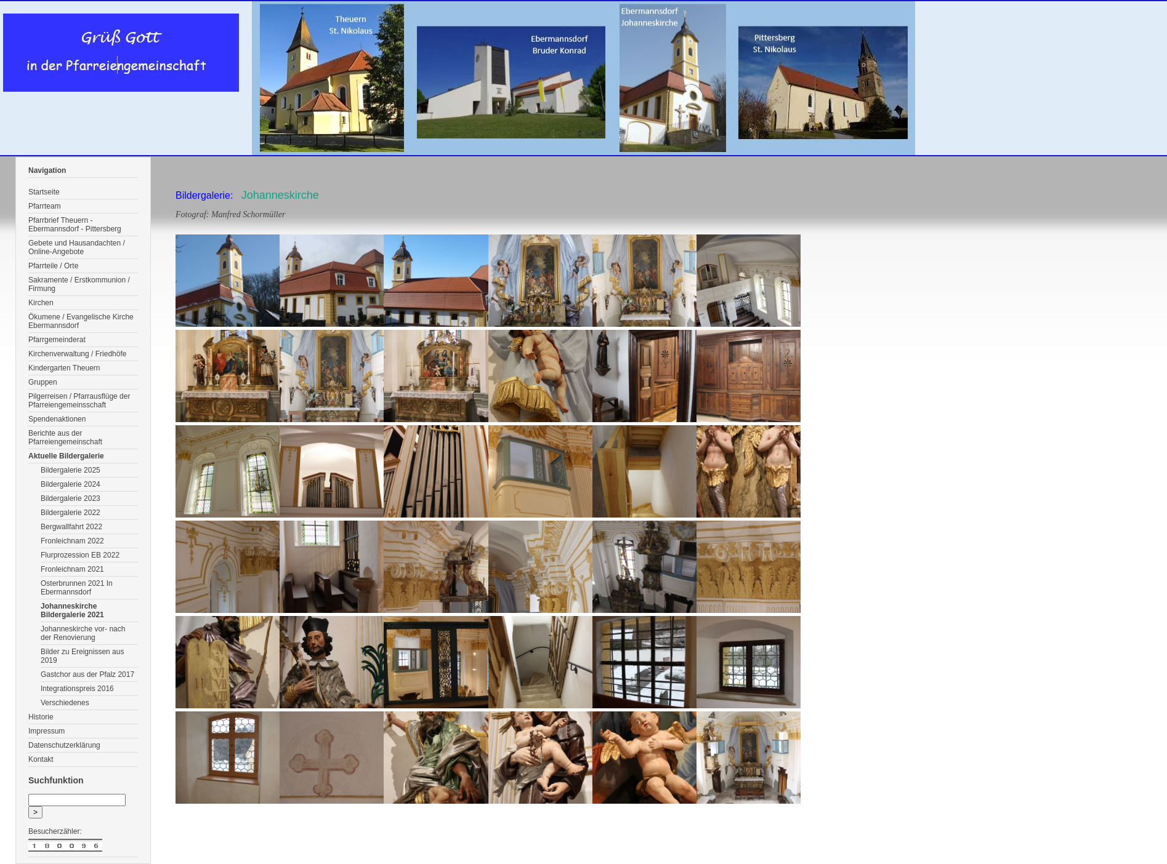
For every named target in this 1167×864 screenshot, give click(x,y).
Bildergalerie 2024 (70, 484)
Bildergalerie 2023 (70, 498)
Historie (41, 717)
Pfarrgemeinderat (57, 339)
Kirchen (41, 302)
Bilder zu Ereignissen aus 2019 (82, 656)
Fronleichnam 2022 (72, 541)
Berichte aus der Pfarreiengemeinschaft (65, 437)
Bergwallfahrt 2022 (71, 526)
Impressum (46, 731)
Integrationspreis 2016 (77, 688)
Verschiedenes (65, 702)
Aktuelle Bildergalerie (66, 456)
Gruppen (42, 382)
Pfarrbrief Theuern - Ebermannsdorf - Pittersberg (74, 224)
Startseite (44, 192)
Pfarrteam (44, 206)
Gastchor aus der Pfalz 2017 (87, 674)
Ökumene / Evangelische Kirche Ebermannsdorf (81, 321)
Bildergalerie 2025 (70, 470)
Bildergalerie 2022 (70, 512)
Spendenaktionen (57, 419)
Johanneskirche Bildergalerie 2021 (72, 610)
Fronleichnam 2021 (72, 569)
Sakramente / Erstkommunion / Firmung (79, 284)
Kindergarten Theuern (64, 368)
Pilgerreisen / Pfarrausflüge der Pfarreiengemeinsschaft (79, 400)
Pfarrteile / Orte (53, 266)
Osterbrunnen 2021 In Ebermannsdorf (77, 587)
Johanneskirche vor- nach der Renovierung (83, 633)
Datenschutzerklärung (64, 745)
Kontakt (41, 759)
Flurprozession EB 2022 (80, 555)
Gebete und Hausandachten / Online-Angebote (76, 247)
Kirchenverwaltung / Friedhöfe (77, 354)
